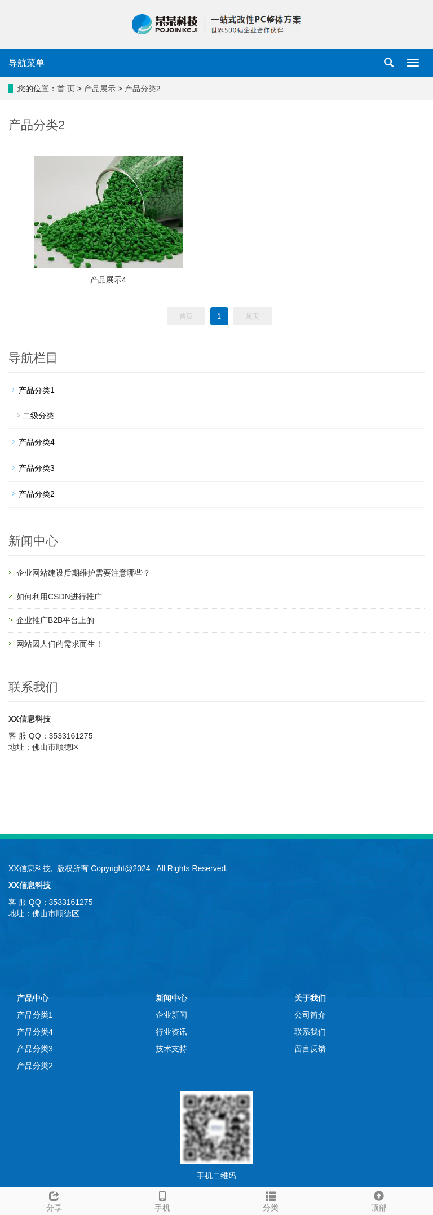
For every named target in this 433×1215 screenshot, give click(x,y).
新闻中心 (171, 997)
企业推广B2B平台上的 (55, 620)
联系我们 (310, 1031)
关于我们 (310, 997)
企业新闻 (171, 1014)
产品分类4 (37, 442)
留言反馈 (310, 1048)
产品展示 (100, 88)
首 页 (66, 88)
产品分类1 (37, 390)
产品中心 (32, 997)
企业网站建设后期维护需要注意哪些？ (83, 572)
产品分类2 (143, 88)
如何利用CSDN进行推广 (59, 596)
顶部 (379, 1199)
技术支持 (171, 1048)
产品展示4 (108, 279)
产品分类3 (37, 467)
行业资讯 (171, 1031)
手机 (162, 1199)
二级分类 (38, 415)
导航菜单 (26, 63)
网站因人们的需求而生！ (59, 643)
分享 (54, 1199)
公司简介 (310, 1014)
